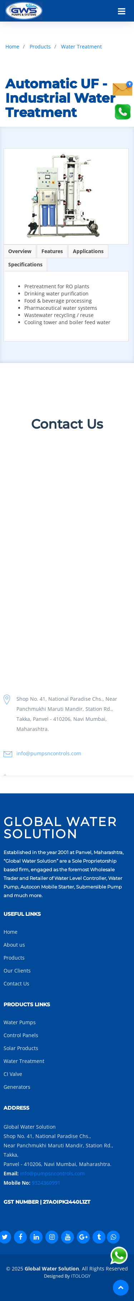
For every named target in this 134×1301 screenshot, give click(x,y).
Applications (88, 251)
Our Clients (17, 970)
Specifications (25, 264)
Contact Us (16, 983)
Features (52, 251)
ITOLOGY (80, 1276)
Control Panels (21, 1035)
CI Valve (13, 1074)
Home (12, 46)
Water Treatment (81, 46)
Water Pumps (20, 1022)
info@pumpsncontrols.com (52, 1173)
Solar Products (21, 1048)
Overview (19, 251)
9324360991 (46, 1182)
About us (14, 944)
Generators (17, 1086)
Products (40, 46)
